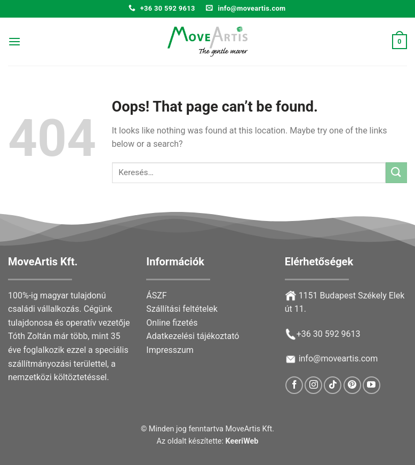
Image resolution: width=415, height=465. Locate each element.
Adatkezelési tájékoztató (192, 336)
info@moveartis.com (338, 358)
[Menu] (14, 41)
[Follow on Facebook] (294, 385)
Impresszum (169, 350)
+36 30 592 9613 (329, 334)
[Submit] (396, 172)
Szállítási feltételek (182, 309)
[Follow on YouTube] (371, 385)
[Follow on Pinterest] (352, 385)
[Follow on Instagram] (313, 385)
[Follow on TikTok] (332, 385)
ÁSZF (156, 295)
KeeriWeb (242, 441)
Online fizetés (171, 323)
